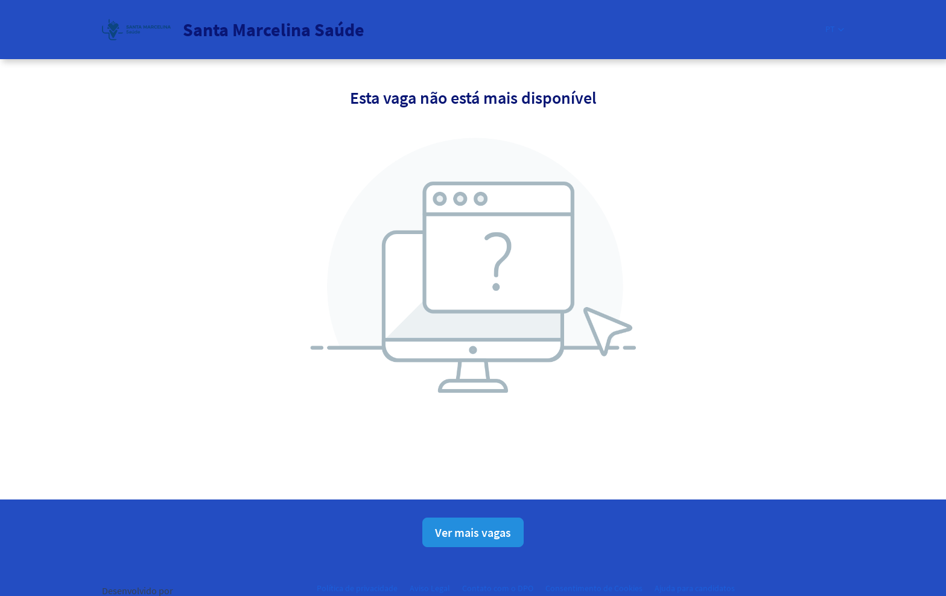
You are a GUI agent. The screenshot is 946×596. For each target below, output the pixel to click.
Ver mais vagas (473, 532)
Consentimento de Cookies (594, 588)
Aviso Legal (430, 588)
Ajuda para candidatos (695, 588)
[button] (834, 29)
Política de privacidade (357, 588)
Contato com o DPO (497, 588)
